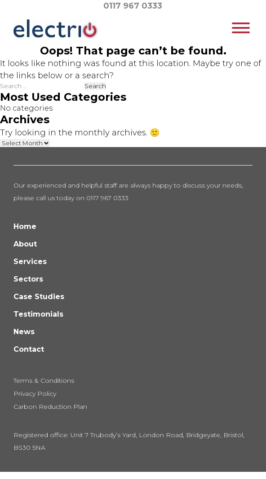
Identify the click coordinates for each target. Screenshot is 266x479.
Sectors (28, 279)
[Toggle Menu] (241, 27)
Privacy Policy (34, 393)
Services (30, 261)
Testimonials (38, 314)
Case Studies (38, 296)
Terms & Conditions (43, 380)
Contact (28, 349)
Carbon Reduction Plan (50, 407)
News (24, 331)
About (25, 244)
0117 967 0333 (132, 6)
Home (24, 226)
